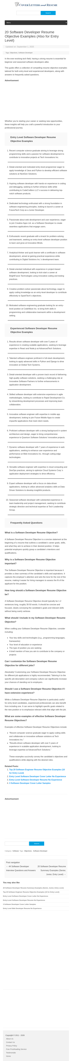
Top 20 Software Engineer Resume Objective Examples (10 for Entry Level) (31, 892)
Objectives (13, 53)
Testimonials (11, 1053)
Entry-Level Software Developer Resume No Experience (35, 780)
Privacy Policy (11, 1046)
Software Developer (25, 53)
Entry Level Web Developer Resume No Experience (22, 908)
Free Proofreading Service (16, 1049)
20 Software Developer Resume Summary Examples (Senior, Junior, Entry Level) (52, 870)
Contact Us (10, 1042)
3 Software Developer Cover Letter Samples (30, 783)
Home (8, 1056)
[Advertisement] (36, 99)
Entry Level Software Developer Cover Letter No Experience (37, 776)
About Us (9, 1039)
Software (15, 851)
